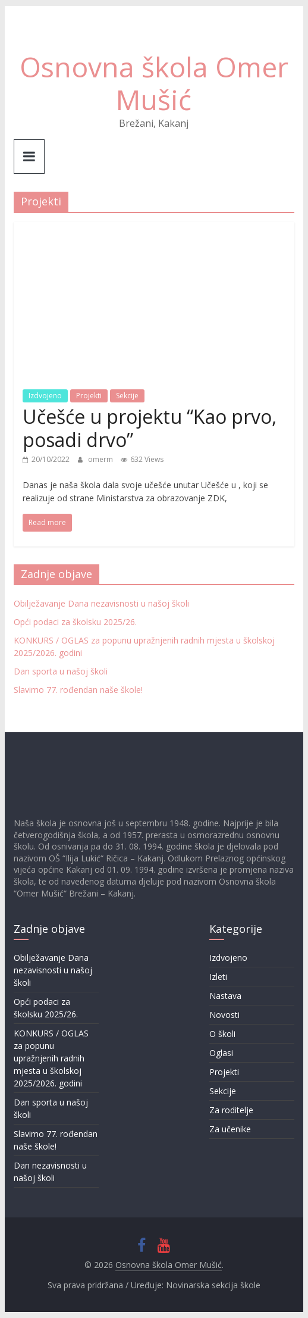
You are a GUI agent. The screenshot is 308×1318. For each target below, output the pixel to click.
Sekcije (127, 396)
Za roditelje (231, 1110)
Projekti (89, 396)
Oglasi (221, 1052)
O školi (222, 1033)
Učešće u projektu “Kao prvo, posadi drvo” (149, 428)
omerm (101, 459)
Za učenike (230, 1129)
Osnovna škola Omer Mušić (154, 83)
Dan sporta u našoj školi (61, 671)
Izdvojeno (45, 396)
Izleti (218, 976)
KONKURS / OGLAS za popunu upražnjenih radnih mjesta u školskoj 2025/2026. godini (51, 1058)
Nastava (225, 995)
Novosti (224, 1014)
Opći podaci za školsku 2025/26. (75, 621)
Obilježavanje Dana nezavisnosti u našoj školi (101, 603)
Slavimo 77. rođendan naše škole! (78, 689)
